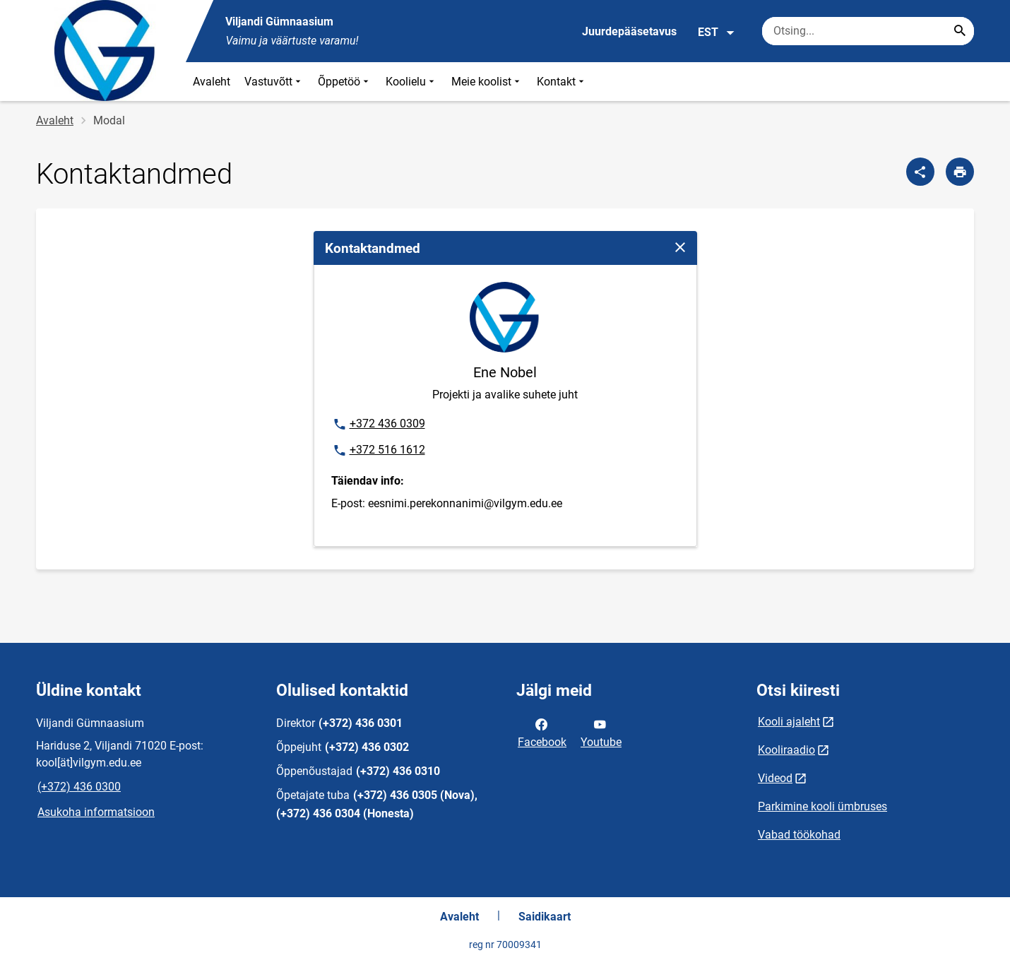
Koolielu (411, 81)
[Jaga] (920, 172)
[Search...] (960, 31)
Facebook (542, 732)
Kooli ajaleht (789, 721)
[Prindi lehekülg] (960, 172)
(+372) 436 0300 (79, 786)
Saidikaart (544, 916)
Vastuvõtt (274, 81)
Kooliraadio (786, 750)
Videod (775, 778)
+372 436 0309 (378, 424)
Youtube (601, 732)
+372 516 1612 (378, 451)
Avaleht (211, 81)
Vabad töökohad (799, 834)
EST (716, 32)
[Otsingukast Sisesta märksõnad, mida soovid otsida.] (868, 31)
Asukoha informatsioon (96, 812)
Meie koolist (487, 81)
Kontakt (562, 81)
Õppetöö (345, 81)
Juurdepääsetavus (629, 31)
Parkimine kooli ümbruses (822, 806)
